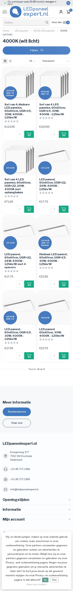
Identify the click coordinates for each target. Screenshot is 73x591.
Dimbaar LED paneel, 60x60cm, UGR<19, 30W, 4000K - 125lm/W (53, 259)
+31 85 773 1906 (20, 469)
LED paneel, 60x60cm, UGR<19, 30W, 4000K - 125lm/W (17, 334)
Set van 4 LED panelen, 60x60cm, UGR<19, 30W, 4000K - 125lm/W (52, 109)
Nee (54, 580)
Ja (45, 580)
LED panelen (21, 30)
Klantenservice (17, 411)
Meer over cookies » (37, 584)
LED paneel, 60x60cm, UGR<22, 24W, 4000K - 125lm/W (52, 184)
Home (6, 30)
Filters (36, 50)
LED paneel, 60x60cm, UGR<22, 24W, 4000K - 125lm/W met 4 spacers (17, 261)
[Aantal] (19, 134)
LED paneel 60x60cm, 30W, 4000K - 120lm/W (51, 332)
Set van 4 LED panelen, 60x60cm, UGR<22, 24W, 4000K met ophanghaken (17, 186)
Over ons (16, 423)
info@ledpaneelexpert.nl (24, 489)
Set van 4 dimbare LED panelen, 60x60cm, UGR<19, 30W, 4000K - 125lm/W (17, 111)
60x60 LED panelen (44, 30)
